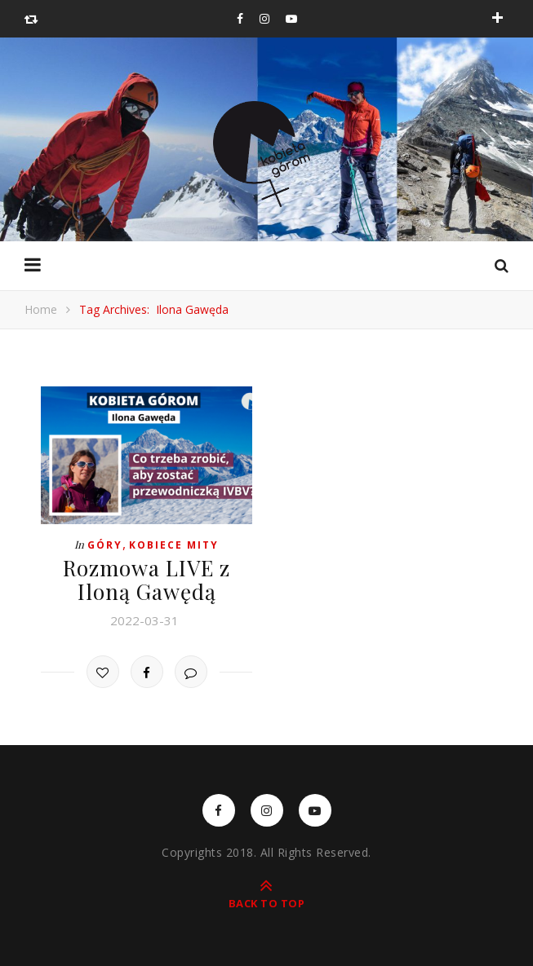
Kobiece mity (174, 545)
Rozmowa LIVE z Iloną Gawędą (146, 580)
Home (40, 309)
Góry (104, 545)
